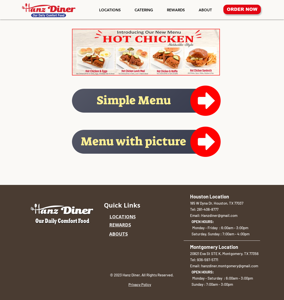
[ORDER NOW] (242, 9)
